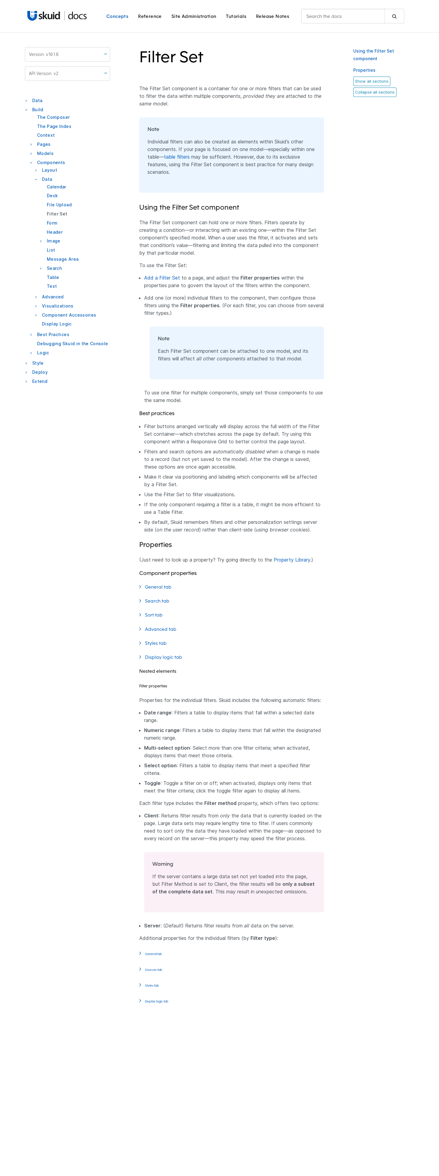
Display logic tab (167, 657)
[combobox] (352, 16)
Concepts (117, 16)
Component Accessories (69, 315)
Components (51, 162)
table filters (177, 157)
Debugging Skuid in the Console (72, 343)
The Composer (53, 117)
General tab (162, 586)
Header (55, 232)
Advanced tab (164, 629)
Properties (364, 70)
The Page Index (54, 126)
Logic (43, 352)
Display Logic (57, 323)
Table (53, 277)
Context (46, 135)
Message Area (62, 259)
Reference (150, 16)
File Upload (59, 204)
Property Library (292, 560)
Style (38, 363)
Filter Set (57, 213)
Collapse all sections (375, 92)
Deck (52, 195)
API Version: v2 (68, 73)
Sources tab (157, 969)
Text (52, 286)
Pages (44, 144)
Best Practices (53, 334)
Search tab (161, 600)
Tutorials (236, 16)
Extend (39, 381)
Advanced (53, 296)
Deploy (40, 372)
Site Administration (193, 16)
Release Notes (272, 16)
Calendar (56, 186)
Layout (49, 170)
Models (45, 153)
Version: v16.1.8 (68, 54)
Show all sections (372, 81)
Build (37, 109)
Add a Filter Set (162, 278)
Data (37, 100)
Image (53, 240)
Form (52, 222)
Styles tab (160, 643)
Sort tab (158, 614)
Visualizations (57, 305)
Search (54, 268)
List (51, 250)
